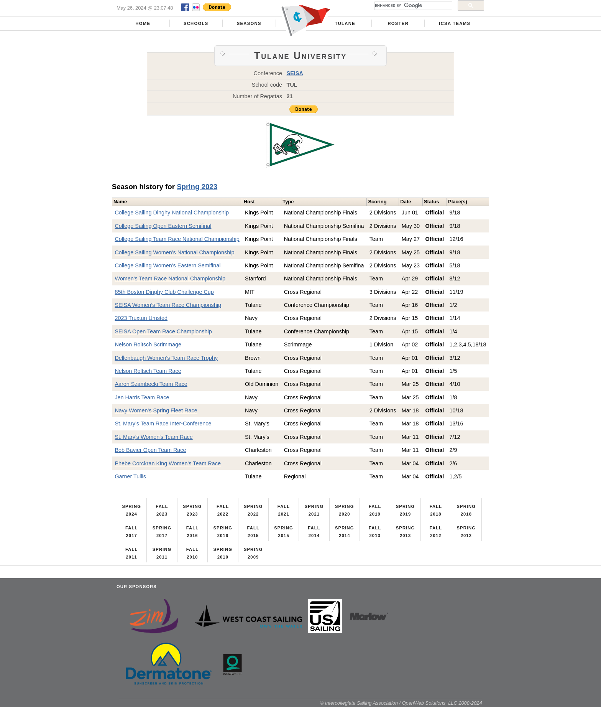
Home (142, 23)
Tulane (345, 23)
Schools (196, 23)
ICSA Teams (454, 23)
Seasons (249, 23)
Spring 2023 (197, 187)
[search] (412, 5)
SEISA (295, 73)
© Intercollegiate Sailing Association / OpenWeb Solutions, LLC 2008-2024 (401, 703)
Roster (398, 23)
